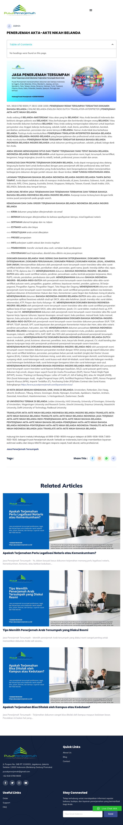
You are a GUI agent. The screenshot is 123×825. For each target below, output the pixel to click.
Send (110, 814)
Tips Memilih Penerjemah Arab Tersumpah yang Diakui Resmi (45, 630)
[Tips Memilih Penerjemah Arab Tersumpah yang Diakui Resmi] (61, 598)
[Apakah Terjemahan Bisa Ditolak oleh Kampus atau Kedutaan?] (61, 675)
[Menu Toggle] (90, 10)
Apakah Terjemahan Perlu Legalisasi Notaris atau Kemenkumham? (49, 553)
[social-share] (92, 458)
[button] (112, 44)
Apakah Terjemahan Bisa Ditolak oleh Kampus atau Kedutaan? (46, 707)
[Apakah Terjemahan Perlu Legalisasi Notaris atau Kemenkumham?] (61, 521)
